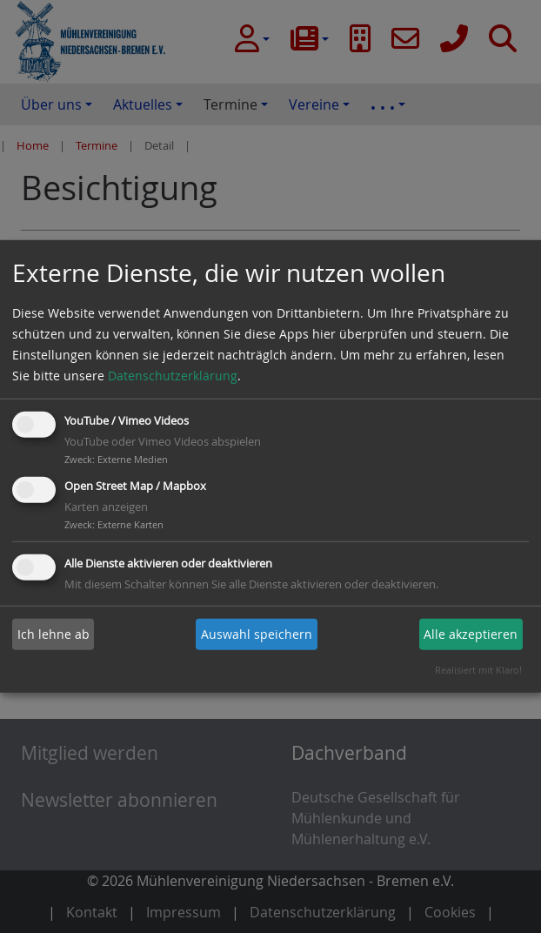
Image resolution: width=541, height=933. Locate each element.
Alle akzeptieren (471, 634)
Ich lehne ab (53, 634)
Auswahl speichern (256, 634)
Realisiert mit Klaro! (478, 669)
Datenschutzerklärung (172, 375)
